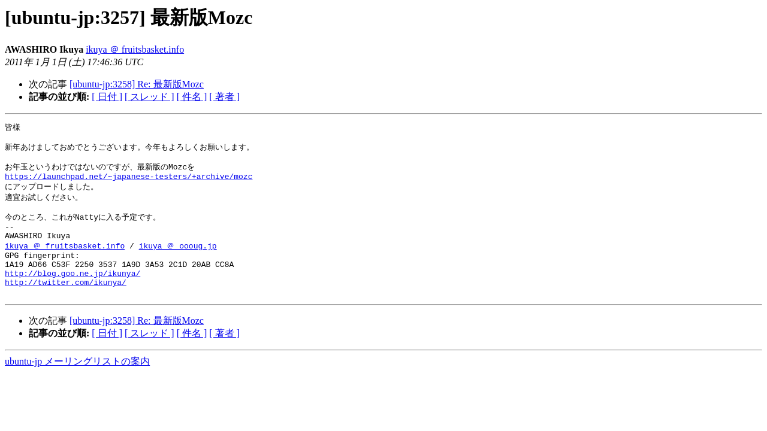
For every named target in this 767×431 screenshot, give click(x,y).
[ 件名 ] (192, 97)
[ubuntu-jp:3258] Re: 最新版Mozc (137, 84)
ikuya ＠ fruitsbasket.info (135, 49)
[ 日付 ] (107, 97)
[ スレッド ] (149, 97)
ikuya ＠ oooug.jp (178, 260)
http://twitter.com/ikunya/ (65, 304)
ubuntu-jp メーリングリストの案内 (77, 385)
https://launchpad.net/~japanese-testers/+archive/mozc (128, 183)
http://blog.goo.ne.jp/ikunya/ (72, 293)
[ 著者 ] (224, 97)
